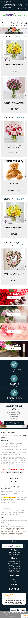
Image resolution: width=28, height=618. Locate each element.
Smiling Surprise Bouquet (14, 64)
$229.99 (14, 280)
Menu (2, 25)
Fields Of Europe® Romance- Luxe (14, 146)
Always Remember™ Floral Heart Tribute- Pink (14, 274)
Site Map (20, 617)
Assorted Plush (14, 183)
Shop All (18, 36)
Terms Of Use (9, 615)
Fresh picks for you (14, 411)
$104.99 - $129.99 (14, 152)
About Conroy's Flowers (8, 432)
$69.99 (14, 71)
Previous (2, 57)
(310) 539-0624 (8, 2)
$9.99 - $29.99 (14, 190)
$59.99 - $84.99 (14, 109)
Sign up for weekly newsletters (14, 422)
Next (25, 57)
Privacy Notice (18, 615)
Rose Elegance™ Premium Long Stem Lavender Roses (14, 102)
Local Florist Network (11, 617)
